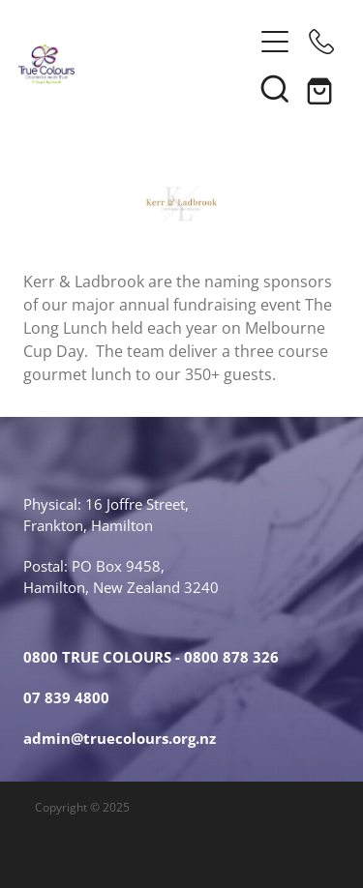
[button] (275, 41)
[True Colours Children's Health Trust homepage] (135, 64)
